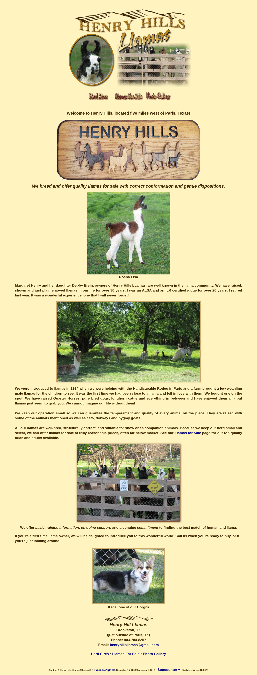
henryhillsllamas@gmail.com (134, 645)
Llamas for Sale (188, 433)
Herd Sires (100, 654)
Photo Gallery (154, 654)
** (179, 670)
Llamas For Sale (126, 654)
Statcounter (167, 670)
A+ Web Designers (104, 670)
